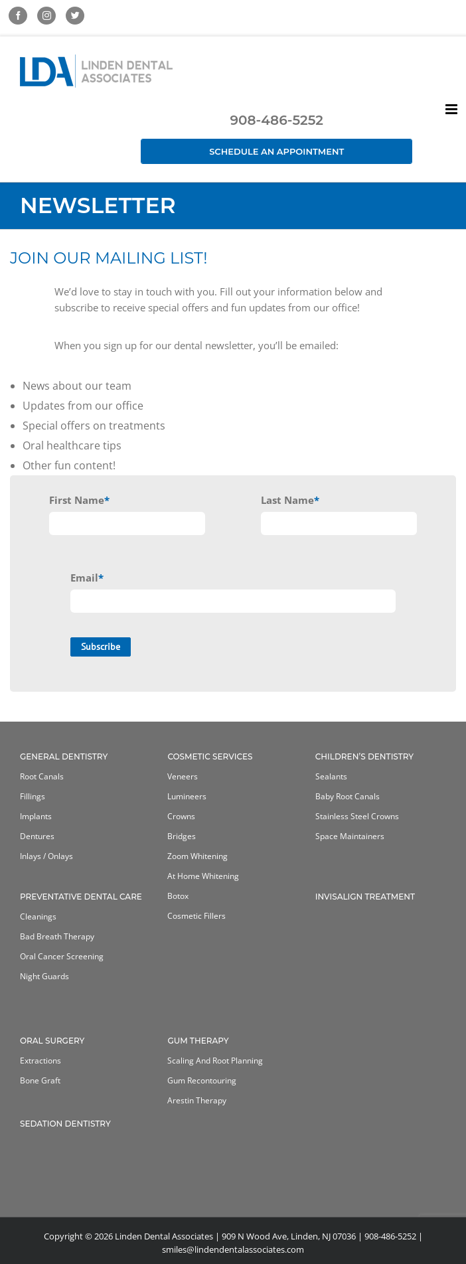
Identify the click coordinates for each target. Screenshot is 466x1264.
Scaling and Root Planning (215, 1060)
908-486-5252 (276, 120)
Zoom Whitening (197, 856)
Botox (178, 896)
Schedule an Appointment (276, 151)
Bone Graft (40, 1080)
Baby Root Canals (347, 796)
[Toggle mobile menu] (452, 109)
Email (87, 577)
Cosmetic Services (209, 756)
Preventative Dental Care (81, 897)
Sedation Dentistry (65, 1124)
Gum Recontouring (201, 1080)
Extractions (40, 1060)
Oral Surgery (52, 1041)
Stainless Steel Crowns (357, 816)
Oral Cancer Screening (62, 956)
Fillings (32, 796)
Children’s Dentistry (364, 756)
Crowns (181, 816)
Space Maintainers (349, 836)
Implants (36, 816)
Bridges (181, 836)
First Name (79, 500)
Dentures (37, 836)
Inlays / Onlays (46, 856)
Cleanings (38, 916)
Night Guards (44, 976)
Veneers (182, 776)
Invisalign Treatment (365, 897)
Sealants (331, 776)
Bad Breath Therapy (57, 936)
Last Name (290, 500)
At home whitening (203, 876)
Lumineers (186, 796)
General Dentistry (64, 756)
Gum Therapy (197, 1041)
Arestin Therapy (196, 1100)
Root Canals (42, 776)
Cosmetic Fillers (196, 915)
